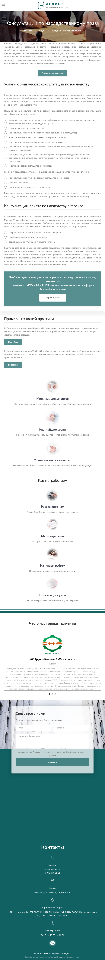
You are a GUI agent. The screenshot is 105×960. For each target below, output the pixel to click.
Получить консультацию (52, 73)
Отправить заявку (52, 298)
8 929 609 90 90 (52, 873)
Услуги (41, 31)
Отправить (52, 762)
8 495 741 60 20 (36, 285)
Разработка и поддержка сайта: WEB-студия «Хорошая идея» (52, 957)
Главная (28, 31)
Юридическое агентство (18, 328)
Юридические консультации (66, 31)
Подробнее (13, 342)
